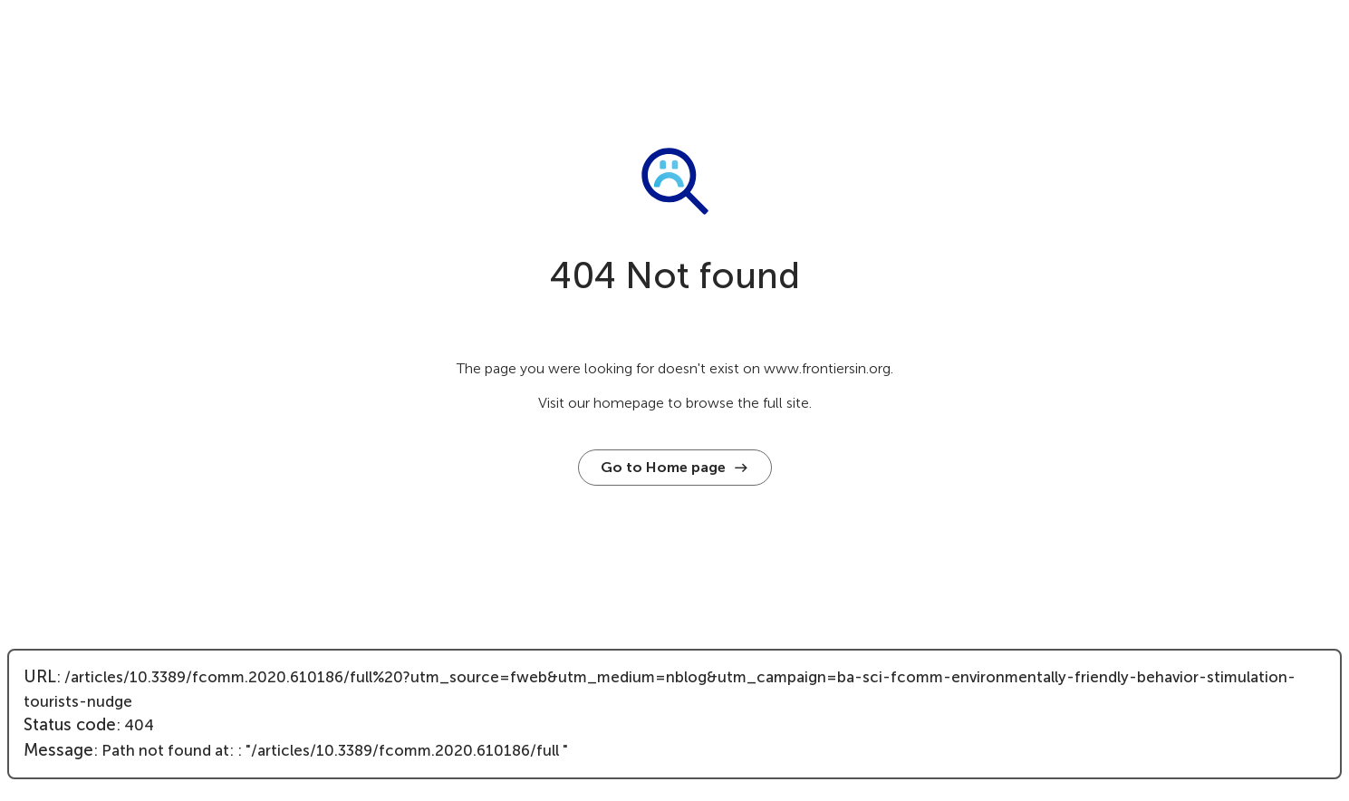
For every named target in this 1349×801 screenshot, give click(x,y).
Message (58, 750)
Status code (70, 725)
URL (40, 677)
